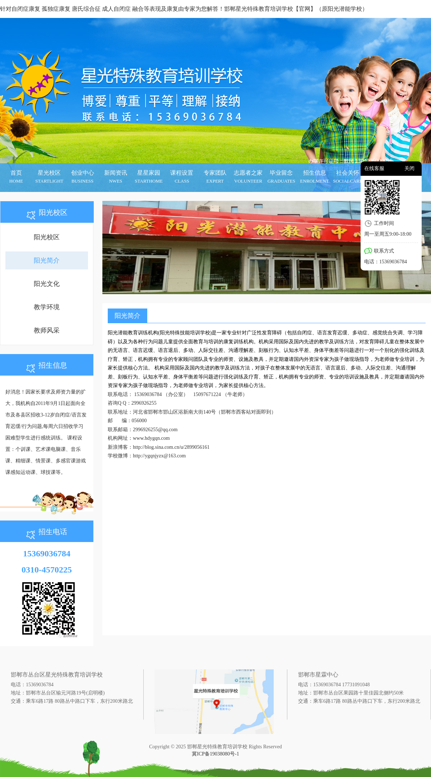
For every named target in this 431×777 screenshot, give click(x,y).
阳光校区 (47, 237)
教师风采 (47, 330)
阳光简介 (47, 260)
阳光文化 (47, 283)
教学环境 (47, 307)
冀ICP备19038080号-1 (215, 754)
